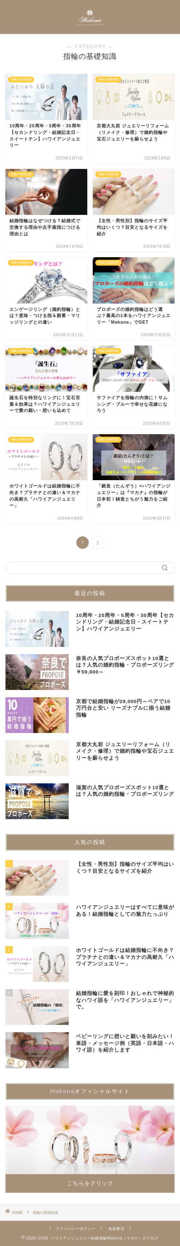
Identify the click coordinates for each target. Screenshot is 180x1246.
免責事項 (116, 1229)
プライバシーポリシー (76, 1229)
